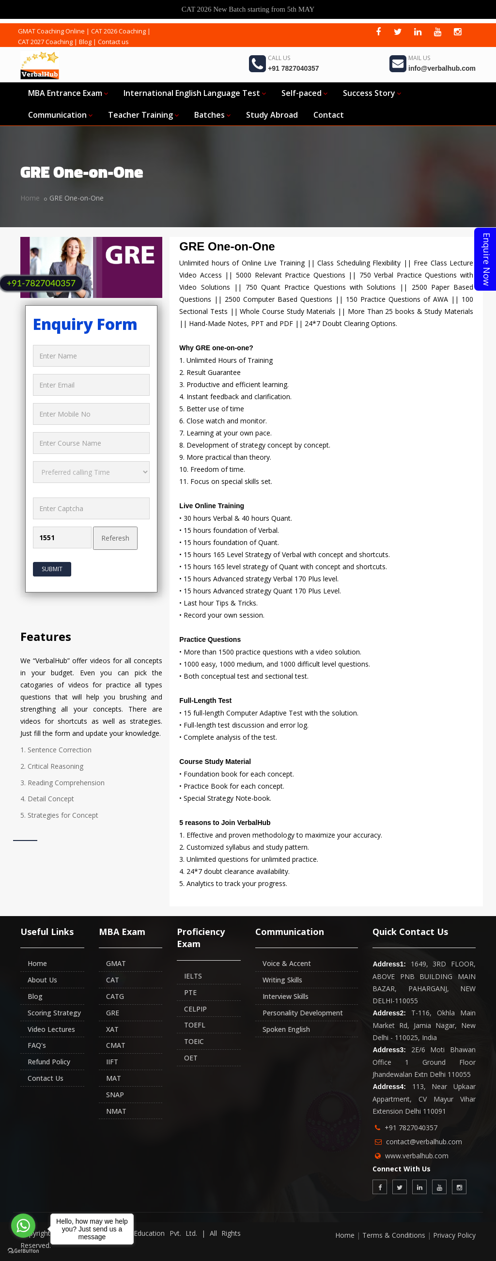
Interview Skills (286, 996)
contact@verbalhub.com (424, 1141)
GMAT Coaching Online (51, 31)
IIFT (112, 1061)
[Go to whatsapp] (23, 1226)
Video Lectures (51, 1029)
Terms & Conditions (393, 1235)
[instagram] (457, 31)
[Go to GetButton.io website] (23, 1251)
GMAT (116, 963)
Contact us (113, 41)
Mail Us (419, 58)
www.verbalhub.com (417, 1155)
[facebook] (378, 31)
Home (30, 197)
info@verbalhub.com (442, 68)
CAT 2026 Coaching (118, 31)
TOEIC (194, 1041)
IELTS (193, 976)
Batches (212, 114)
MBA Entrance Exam (68, 93)
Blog (85, 41)
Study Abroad (272, 114)
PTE (190, 992)
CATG (115, 996)
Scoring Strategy (54, 1012)
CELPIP (195, 1008)
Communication (60, 114)
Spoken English (286, 1029)
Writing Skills (282, 979)
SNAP (115, 1094)
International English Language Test (195, 93)
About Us (42, 979)
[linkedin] (418, 31)
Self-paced (304, 93)
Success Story (372, 93)
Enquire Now (487, 259)
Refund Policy (49, 1061)
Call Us (279, 58)
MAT (113, 1078)
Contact (328, 114)
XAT (112, 1029)
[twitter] (398, 31)
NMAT (116, 1111)
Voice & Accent (287, 963)
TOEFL (194, 1024)
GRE (112, 1012)
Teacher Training (143, 114)
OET (191, 1057)
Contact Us (45, 1078)
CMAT (115, 1045)
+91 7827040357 (293, 68)
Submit (52, 569)
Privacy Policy (454, 1235)
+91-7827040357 (41, 283)
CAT (112, 979)
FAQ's (37, 1045)
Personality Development (303, 1012)
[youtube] (438, 31)
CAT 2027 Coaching (45, 41)
